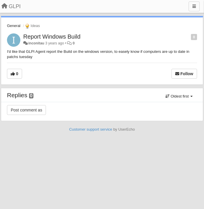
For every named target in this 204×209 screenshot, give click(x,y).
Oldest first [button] (179, 96)
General (13, 26)
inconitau (36, 43)
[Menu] (194, 6)
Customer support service (90, 129)
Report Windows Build (51, 36)
